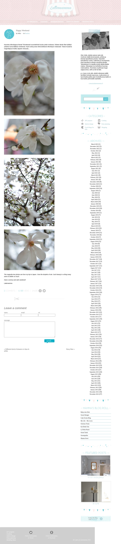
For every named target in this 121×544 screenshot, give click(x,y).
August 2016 (94, 294)
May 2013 (94, 381)
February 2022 (95, 159)
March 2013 (94, 385)
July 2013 (94, 376)
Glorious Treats (85, 424)
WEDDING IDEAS (88, 22)
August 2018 (94, 241)
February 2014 (94, 361)
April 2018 (94, 250)
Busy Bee (69, 349)
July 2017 (94, 270)
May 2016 (94, 301)
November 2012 (94, 394)
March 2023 (94, 144)
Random (27, 33)
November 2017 (94, 261)
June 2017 (94, 272)
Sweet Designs (85, 415)
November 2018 (94, 235)
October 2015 (94, 316)
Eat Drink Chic (85, 426)
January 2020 (94, 204)
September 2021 (94, 166)
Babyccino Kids (85, 412)
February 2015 (94, 334)
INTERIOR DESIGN (57, 22)
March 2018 (94, 252)
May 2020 (95, 197)
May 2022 (95, 153)
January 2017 (94, 283)
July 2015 (94, 323)
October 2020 (95, 186)
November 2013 (94, 367)
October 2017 (94, 263)
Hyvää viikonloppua (96, 477)
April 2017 (94, 277)
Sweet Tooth (84, 432)
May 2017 (94, 274)
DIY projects (88, 120)
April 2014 (94, 356)
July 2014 (94, 350)
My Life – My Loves (86, 421)
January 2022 (94, 162)
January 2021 (94, 179)
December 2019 (94, 206)
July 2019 (94, 217)
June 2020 (95, 195)
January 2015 (94, 336)
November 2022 (94, 148)
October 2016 (94, 290)
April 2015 (94, 330)
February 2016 (94, 308)
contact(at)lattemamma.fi (96, 83)
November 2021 (94, 164)
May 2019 (95, 221)
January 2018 (94, 257)
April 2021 (95, 173)
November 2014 (94, 341)
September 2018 (94, 239)
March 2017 (94, 279)
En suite (96, 503)
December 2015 (94, 312)
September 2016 (94, 292)
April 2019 (95, 224)
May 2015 (94, 328)
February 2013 (94, 387)
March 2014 (94, 359)
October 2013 (94, 370)
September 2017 (94, 266)
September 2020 (94, 188)
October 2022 (95, 151)
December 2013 (94, 365)
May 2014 (94, 354)
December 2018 (94, 232)
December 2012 (94, 392)
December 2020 (94, 182)
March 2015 (94, 332)
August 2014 (94, 347)
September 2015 (94, 319)
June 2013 (94, 378)
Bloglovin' (94, 519)
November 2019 (94, 208)
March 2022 (94, 157)
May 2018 (94, 248)
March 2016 (94, 305)
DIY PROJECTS (32, 22)
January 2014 (94, 363)
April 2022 (95, 155)
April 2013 (94, 383)
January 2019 (94, 230)
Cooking (104, 120)
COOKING (44, 22)
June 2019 (95, 219)
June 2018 (95, 246)
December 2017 (94, 259)
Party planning (106, 124)
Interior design (89, 124)
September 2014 (94, 345)
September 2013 (94, 372)
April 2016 (94, 303)
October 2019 (95, 210)
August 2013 (94, 374)
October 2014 (94, 343)
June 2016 (94, 299)
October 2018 (95, 237)
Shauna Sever (84, 438)
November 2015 (94, 314)
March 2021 (94, 175)
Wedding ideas (11, 540)
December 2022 (94, 146)
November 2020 (94, 184)
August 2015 (94, 321)
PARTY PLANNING (73, 22)
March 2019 (94, 226)
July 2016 (94, 297)
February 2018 (94, 255)
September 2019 (94, 213)
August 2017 (94, 268)
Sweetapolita (84, 435)
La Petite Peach (85, 429)
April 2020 (94, 199)
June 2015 (94, 325)
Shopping (104, 127)
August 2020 (94, 190)
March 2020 (94, 201)
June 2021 (95, 171)
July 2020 (94, 193)
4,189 (20, 290)
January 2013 (94, 389)
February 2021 (95, 177)
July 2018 (94, 244)
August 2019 (94, 215)
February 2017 (94, 281)
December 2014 (94, 339)
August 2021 (94, 168)
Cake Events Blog (86, 418)
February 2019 (94, 228)
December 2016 (94, 286)
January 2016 (94, 310)
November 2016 (94, 288)
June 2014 (94, 352)
